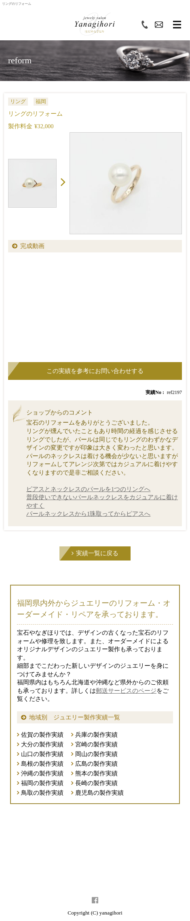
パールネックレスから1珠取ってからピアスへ (88, 514)
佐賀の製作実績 (42, 734)
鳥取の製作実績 (42, 793)
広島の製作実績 (96, 764)
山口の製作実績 (42, 754)
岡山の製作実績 (96, 754)
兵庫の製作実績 (96, 734)
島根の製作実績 (42, 764)
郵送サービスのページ (126, 691)
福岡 (41, 101)
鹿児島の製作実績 (99, 793)
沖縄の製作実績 (42, 773)
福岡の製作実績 (42, 783)
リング (18, 101)
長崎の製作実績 (96, 783)
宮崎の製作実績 (96, 744)
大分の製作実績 (42, 744)
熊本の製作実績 (96, 773)
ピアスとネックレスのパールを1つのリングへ (88, 489)
